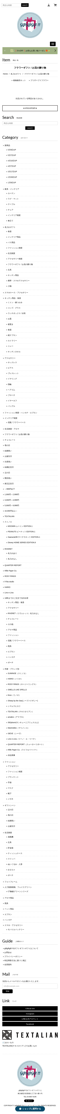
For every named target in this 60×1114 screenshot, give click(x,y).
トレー (10, 346)
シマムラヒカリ (14, 706)
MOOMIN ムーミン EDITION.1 (20, 526)
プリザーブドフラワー (39, 80)
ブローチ (11, 395)
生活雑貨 (11, 253)
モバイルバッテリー (16, 929)
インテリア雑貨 (14, 215)
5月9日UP (12, 150)
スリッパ (11, 859)
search (25, 5)
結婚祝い (8, 451)
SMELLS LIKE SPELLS (17, 690)
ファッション (13, 635)
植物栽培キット (19, 80)
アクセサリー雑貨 (15, 259)
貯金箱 (10, 848)
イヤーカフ (12, 401)
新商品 (7, 145)
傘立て (10, 221)
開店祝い (8, 478)
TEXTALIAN (9, 516)
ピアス (10, 368)
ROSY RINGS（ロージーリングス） (22, 684)
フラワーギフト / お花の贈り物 (20, 264)
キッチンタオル (14, 352)
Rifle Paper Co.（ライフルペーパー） (23, 750)
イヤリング (12, 379)
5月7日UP (12, 155)
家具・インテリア (12, 189)
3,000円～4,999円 (12, 500)
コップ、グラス (14, 308)
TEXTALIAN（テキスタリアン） (21, 712)
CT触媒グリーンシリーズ (18, 891)
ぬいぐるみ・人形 (15, 864)
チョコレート (10, 440)
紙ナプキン (12, 335)
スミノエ (8, 522)
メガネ (10, 799)
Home (5, 74)
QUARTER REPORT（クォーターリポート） (26, 744)
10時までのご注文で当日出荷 (16, 598)
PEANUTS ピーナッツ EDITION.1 (21, 532)
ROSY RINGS (10, 576)
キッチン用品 (13, 275)
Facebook (30, 1024)
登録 (7, 991)
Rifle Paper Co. (11, 571)
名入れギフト (16, 74)
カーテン (11, 193)
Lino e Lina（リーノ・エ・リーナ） (22, 739)
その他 (10, 624)
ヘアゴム (11, 390)
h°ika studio (9, 582)
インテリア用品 (14, 237)
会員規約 (8, 964)
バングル (11, 406)
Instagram (30, 1014)
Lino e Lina (9, 593)
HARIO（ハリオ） (15, 679)
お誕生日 (8, 456)
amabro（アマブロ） (16, 717)
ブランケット (13, 777)
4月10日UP (12, 161)
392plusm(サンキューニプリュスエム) (23, 722)
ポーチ (10, 662)
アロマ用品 (12, 630)
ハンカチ (11, 657)
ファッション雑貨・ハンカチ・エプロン (21, 413)
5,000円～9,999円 (12, 505)
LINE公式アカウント (30, 1019)
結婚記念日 (9, 467)
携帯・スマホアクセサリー (19, 281)
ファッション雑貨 (15, 248)
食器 (9, 231)
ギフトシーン (10, 805)
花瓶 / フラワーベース (17, 422)
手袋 (9, 782)
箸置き (10, 324)
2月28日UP (12, 177)
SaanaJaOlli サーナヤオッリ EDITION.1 (24, 537)
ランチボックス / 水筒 (17, 313)
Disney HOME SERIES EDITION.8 (22, 542)
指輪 (9, 384)
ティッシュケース (15, 853)
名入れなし (12, 559)
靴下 (9, 793)
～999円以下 (10, 489)
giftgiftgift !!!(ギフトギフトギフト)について (21, 948)
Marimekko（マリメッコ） (18, 728)
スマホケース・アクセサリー (16, 293)
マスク (10, 788)
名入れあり (12, 553)
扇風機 (10, 837)
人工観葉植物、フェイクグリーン (18, 887)
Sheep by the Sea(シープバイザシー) (23, 701)
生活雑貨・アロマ (12, 429)
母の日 (7, 445)
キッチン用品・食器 (13, 298)
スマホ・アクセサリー (14, 925)
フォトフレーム (11, 882)
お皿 (9, 319)
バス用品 (11, 242)
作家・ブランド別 (12, 669)
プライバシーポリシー (13, 956)
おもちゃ (11, 870)
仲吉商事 (11, 755)
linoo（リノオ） (14, 695)
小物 (9, 286)
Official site (30, 1008)
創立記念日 (9, 484)
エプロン (11, 652)
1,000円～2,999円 (12, 494)
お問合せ (8, 952)
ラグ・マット (13, 199)
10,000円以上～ (11, 511)
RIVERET (9, 549)
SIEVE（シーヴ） (15, 733)
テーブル (11, 204)
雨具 (9, 646)
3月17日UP (12, 172)
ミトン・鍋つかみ (15, 302)
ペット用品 (9, 909)
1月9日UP (12, 183)
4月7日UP (12, 166)
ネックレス (12, 362)
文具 (9, 270)
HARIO (7, 587)
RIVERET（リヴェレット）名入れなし (23, 613)
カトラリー (12, 341)
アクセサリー (10, 358)
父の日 (7, 473)
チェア (10, 210)
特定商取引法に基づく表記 (15, 960)
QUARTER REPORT (13, 565)
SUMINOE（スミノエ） (17, 673)
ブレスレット (13, 373)
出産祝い (8, 462)
